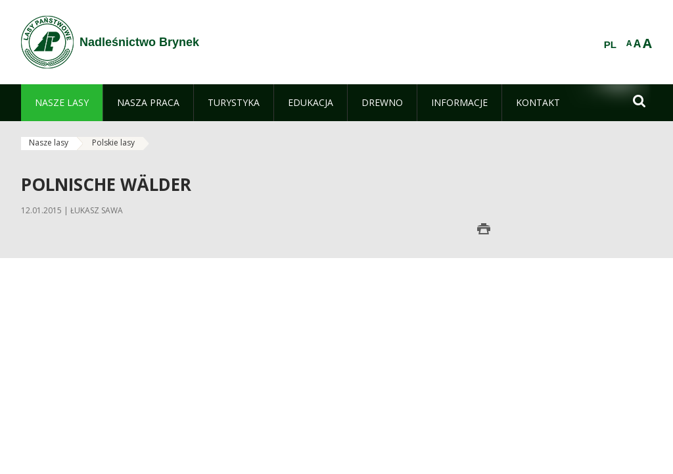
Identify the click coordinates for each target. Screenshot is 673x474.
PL (610, 45)
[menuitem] (62, 102)
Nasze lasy (48, 142)
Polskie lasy (113, 142)
